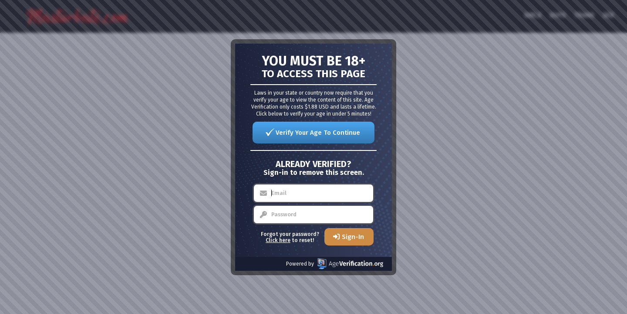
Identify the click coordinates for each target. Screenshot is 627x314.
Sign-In (353, 237)
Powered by (334, 263)
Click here (278, 240)
